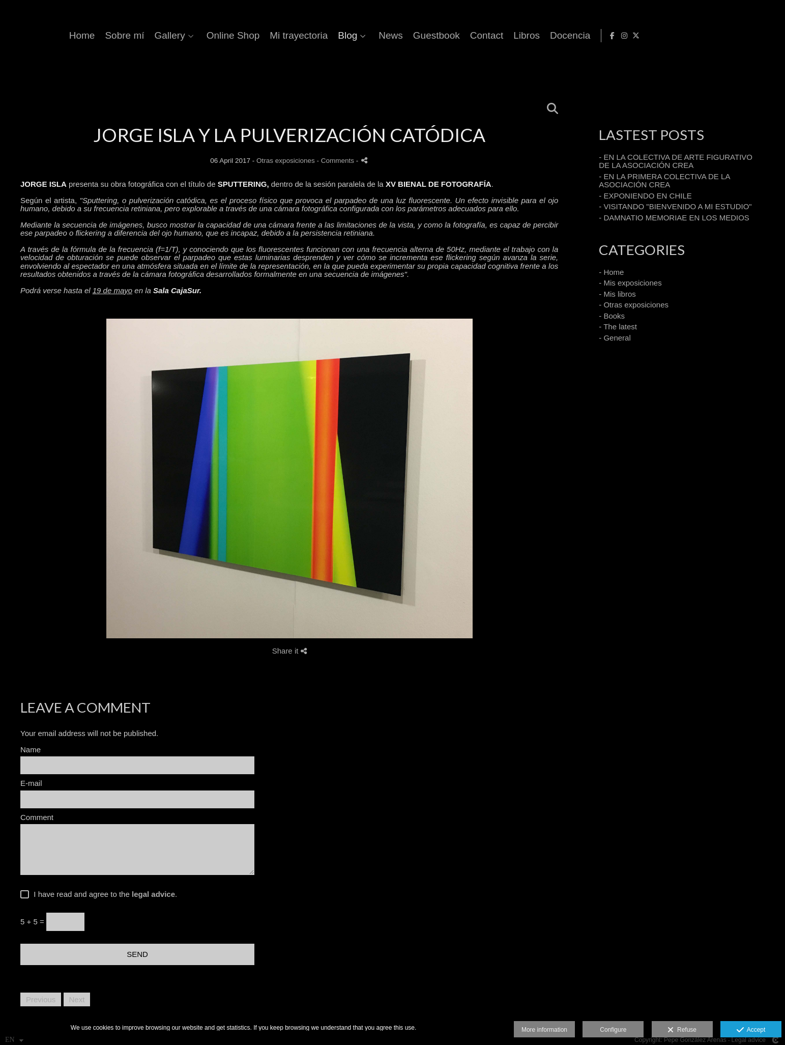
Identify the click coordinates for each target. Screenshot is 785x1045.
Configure (613, 1029)
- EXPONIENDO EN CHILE (645, 195)
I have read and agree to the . (103, 894)
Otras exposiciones (285, 160)
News (552, 36)
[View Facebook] (746, 36)
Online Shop (395, 36)
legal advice (153, 894)
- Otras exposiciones (633, 304)
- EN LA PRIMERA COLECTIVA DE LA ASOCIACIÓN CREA (664, 180)
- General (615, 337)
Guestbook (598, 36)
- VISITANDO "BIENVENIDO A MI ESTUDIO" (675, 206)
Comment (36, 817)
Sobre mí (286, 36)
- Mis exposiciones (630, 282)
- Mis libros (617, 294)
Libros (688, 36)
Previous (40, 999)
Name (30, 750)
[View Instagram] (757, 36)
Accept (751, 1030)
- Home (611, 272)
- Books (612, 316)
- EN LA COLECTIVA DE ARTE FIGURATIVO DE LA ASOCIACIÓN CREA (675, 161)
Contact (648, 36)
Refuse (681, 1030)
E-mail (31, 783)
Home (244, 36)
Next (77, 999)
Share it (289, 650)
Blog (509, 36)
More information (544, 1029)
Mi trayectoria (460, 36)
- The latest (618, 326)
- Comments (336, 160)
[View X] (769, 36)
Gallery (331, 36)
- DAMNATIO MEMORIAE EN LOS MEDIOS (674, 217)
